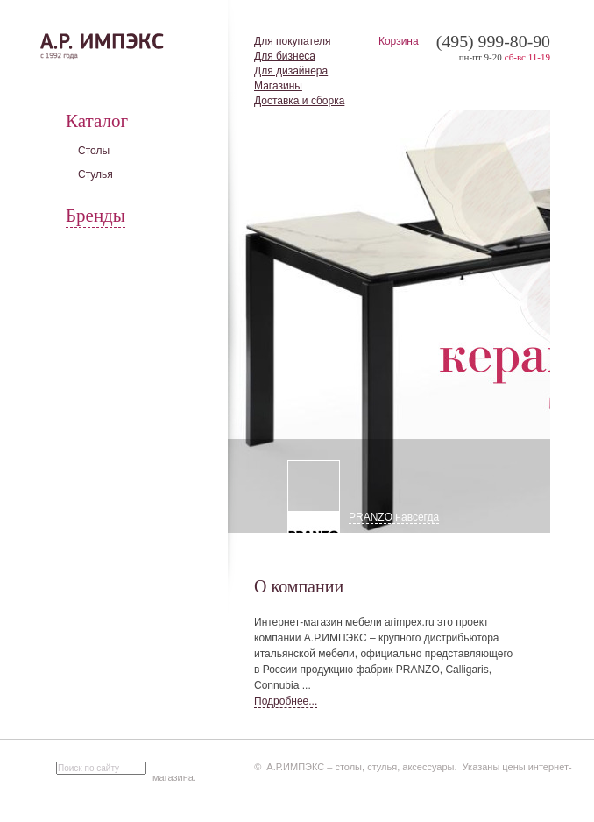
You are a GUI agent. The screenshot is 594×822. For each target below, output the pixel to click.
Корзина (398, 41)
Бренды (95, 215)
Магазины (278, 86)
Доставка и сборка (299, 101)
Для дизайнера (291, 71)
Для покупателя (292, 41)
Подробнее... (285, 701)
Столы (94, 151)
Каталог (97, 120)
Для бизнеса (284, 56)
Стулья (95, 174)
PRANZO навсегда (394, 517)
